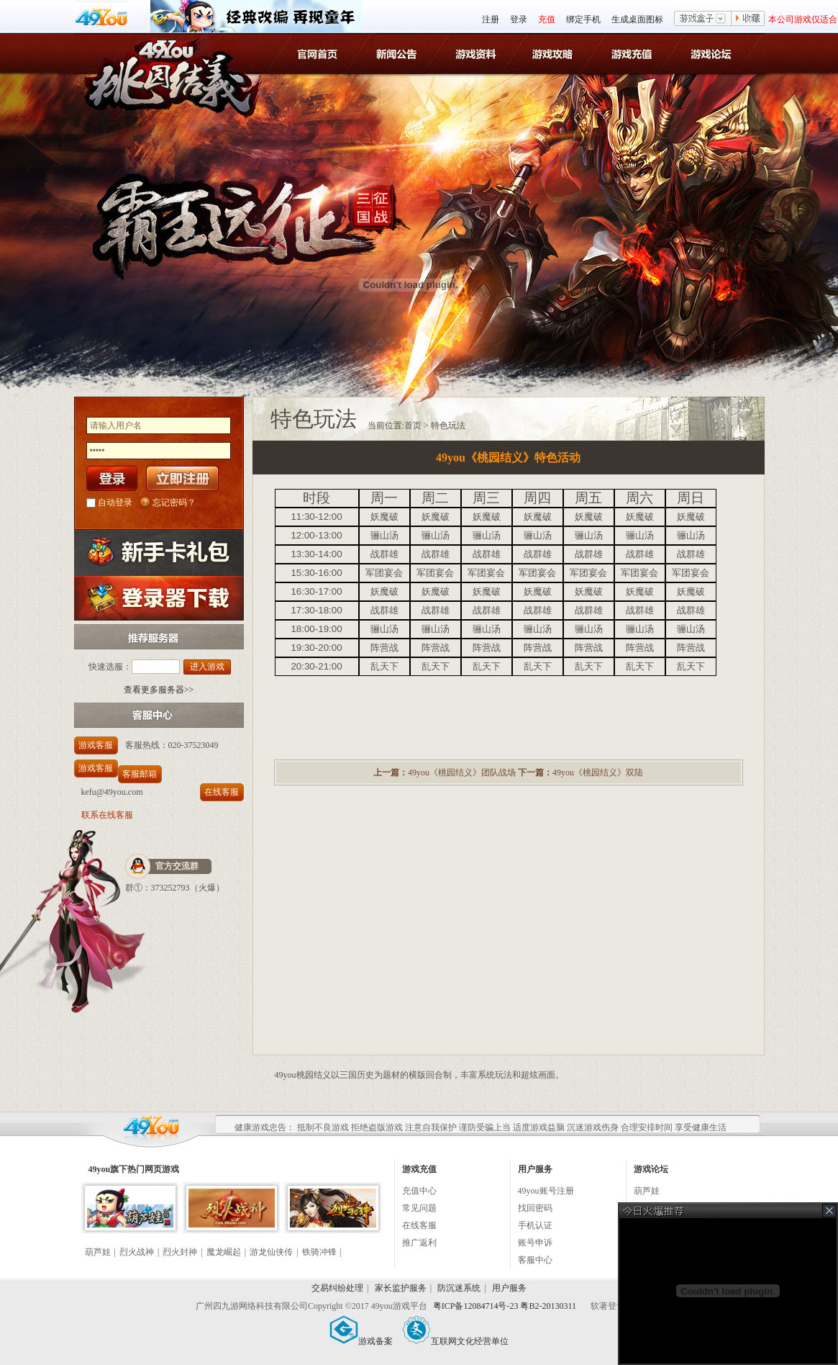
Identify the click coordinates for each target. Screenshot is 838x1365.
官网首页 (320, 53)
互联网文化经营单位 (455, 1341)
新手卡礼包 (159, 552)
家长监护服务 (401, 1288)
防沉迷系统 (459, 1288)
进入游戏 (207, 667)
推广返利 (419, 1243)
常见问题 (419, 1208)
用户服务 (509, 1288)
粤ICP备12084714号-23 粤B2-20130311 (505, 1306)
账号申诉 (535, 1243)
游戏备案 (361, 1341)
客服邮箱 (139, 774)
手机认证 (535, 1225)
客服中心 (535, 1260)
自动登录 (115, 502)
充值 (546, 19)
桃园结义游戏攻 (555, 53)
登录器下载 (159, 598)
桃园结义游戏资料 (476, 53)
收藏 (748, 19)
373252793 (170, 888)
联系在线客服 (107, 815)
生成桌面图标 (637, 19)
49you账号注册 (546, 1191)
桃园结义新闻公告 (398, 53)
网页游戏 (162, 1169)
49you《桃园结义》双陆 (597, 772)
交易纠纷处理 (337, 1288)
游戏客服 (95, 745)
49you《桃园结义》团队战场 (462, 772)
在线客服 (221, 792)
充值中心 (419, 1191)
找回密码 (535, 1208)
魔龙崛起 (223, 1252)
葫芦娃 (98, 1252)
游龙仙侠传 (271, 1252)
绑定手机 (583, 19)
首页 (413, 425)
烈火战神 (136, 1252)
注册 (490, 19)
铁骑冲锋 (319, 1252)
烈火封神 (180, 1252)
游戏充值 (633, 53)
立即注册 (182, 478)
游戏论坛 (712, 53)
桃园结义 (167, 65)
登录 (518, 19)
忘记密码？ (174, 502)
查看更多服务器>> (159, 690)
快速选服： (110, 667)
